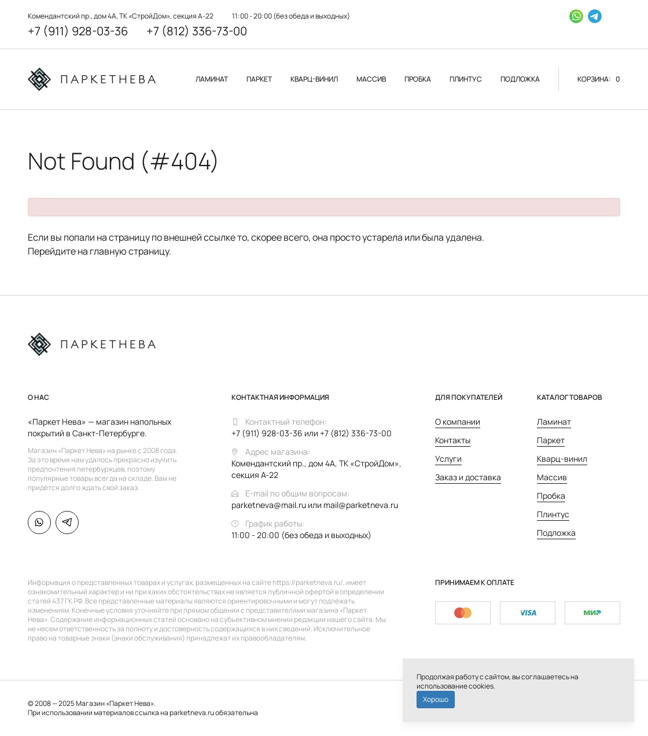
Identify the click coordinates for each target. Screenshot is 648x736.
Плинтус (553, 514)
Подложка (556, 532)
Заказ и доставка (468, 477)
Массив (552, 477)
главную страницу (129, 251)
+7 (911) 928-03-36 (78, 31)
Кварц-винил (562, 458)
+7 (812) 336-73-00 (196, 31)
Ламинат (554, 421)
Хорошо (435, 699)
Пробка (551, 495)
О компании (457, 421)
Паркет (551, 440)
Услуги (448, 458)
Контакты (452, 440)
